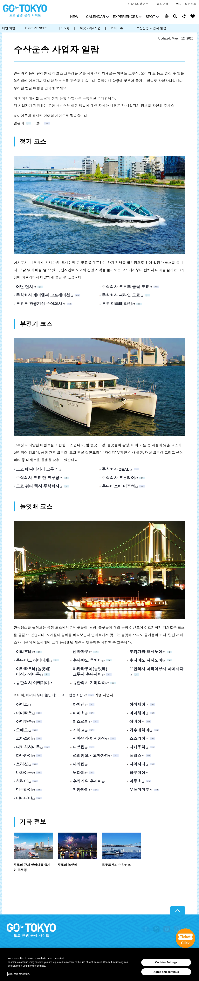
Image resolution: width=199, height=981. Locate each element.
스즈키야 (137, 738)
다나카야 (24, 755)
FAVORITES (192, 16)
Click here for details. (19, 974)
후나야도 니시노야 (145, 660)
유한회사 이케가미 (32, 683)
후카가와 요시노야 (145, 652)
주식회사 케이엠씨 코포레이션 (43, 295)
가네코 (79, 730)
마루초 (135, 781)
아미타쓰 (24, 713)
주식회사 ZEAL (115, 469)
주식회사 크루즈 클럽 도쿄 (125, 287)
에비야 (135, 721)
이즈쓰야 (81, 721)
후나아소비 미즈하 (118, 486)
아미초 (79, 713)
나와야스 (24, 773)
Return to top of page (177, 910)
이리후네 (24, 652)
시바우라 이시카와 (89, 738)
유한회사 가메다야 (89, 683)
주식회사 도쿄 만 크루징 (37, 478)
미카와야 (81, 789)
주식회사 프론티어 (118, 478)
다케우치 (137, 747)
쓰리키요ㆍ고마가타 (91, 755)
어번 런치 (24, 287)
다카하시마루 (28, 747)
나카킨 (79, 764)
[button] (97, 17)
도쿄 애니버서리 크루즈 (37, 469)
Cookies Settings (166, 962)
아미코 (22, 704)
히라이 (22, 781)
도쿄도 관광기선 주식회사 (39, 304)
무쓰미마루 (139, 789)
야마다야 (24, 798)
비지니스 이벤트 (186, 3)
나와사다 (137, 764)
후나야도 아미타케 (32, 660)
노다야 (79, 773)
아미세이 (137, 704)
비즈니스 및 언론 (138, 3)
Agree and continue (166, 971)
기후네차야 (139, 730)
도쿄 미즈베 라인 (117, 304)
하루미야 (137, 773)
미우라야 (24, 789)
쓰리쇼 (135, 755)
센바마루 (81, 652)
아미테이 (137, 713)
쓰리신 (22, 764)
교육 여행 (162, 3)
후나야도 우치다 (87, 660)
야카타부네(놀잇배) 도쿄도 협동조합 (55, 695)
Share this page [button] (184, 16)
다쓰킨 (79, 747)
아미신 (79, 704)
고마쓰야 (24, 738)
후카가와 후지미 (87, 781)
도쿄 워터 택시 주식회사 (37, 486)
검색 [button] (175, 16)
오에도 (22, 730)
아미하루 (24, 721)
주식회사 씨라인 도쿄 (121, 295)
